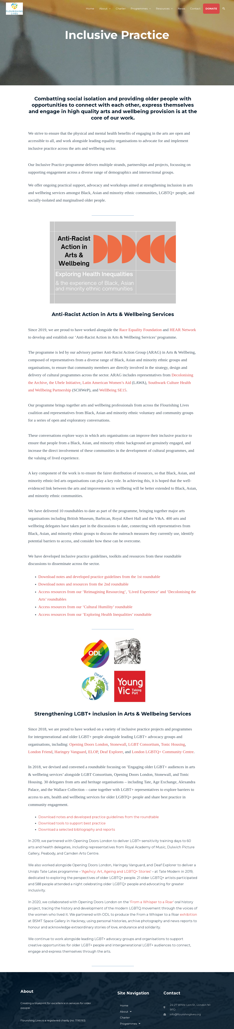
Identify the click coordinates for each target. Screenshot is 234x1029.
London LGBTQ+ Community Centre (163, 752)
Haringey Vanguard (70, 752)
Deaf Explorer (111, 752)
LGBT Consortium (143, 744)
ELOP (93, 752)
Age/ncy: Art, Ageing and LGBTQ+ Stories (116, 871)
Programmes (139, 8)
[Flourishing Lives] (14, 8)
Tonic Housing (173, 744)
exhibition (188, 914)
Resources (162, 8)
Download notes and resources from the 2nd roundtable (83, 584)
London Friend (40, 752)
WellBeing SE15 (112, 390)
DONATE (211, 8)
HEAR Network (183, 330)
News (181, 8)
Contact (195, 8)
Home (90, 8)
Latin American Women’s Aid (107, 382)
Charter (121, 8)
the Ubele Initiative (64, 382)
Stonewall (118, 744)
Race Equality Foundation (140, 330)
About (103, 8)
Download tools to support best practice (72, 823)
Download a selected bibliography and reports (76, 829)
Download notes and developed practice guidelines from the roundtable (98, 817)
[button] (224, 8)
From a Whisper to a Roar (151, 902)
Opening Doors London (88, 744)
